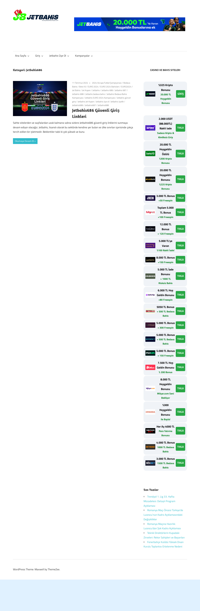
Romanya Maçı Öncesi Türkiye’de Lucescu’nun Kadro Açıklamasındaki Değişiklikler (163, 514)
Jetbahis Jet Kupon (86, 101)
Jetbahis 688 (78, 94)
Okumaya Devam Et (24, 141)
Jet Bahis (76, 90)
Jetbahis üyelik (117, 101)
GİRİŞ (181, 94)
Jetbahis (96, 90)
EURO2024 (126, 86)
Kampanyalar (84, 56)
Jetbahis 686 (107, 90)
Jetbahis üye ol (102, 101)
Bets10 (82, 86)
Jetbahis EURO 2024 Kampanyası (100, 97)
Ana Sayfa (22, 56)
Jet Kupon (86, 90)
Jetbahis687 (90, 105)
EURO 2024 (93, 86)
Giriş (39, 56)
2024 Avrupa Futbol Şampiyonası (107, 82)
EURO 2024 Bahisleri (109, 86)
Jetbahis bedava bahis (95, 94)
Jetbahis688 (103, 105)
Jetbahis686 (77, 105)
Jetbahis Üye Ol (59, 56)
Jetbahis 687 (120, 90)
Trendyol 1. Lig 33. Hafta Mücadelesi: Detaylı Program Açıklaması (159, 501)
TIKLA (180, 128)
